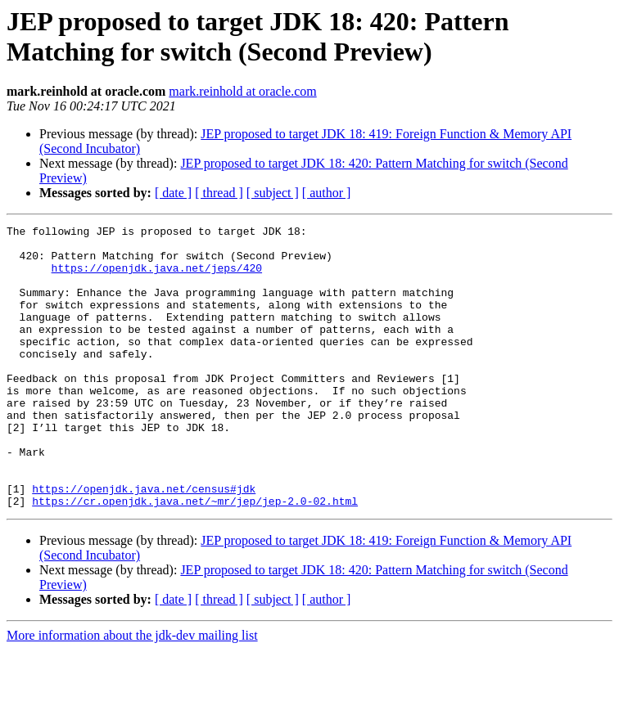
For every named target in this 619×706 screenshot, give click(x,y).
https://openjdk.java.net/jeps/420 (157, 277)
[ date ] (173, 193)
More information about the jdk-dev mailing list (132, 692)
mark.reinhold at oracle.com (242, 91)
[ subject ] (272, 193)
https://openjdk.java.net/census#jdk (143, 542)
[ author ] (326, 193)
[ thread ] (219, 193)
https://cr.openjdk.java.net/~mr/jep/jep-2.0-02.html (195, 557)
